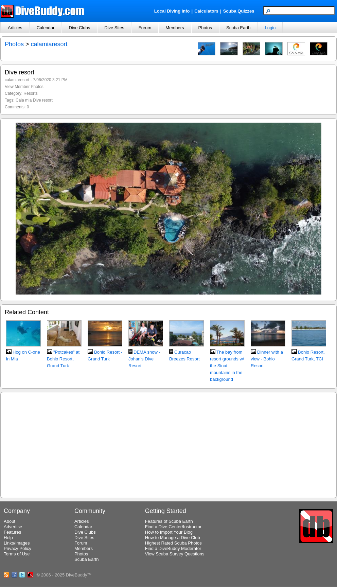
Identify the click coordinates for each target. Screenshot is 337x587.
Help (8, 537)
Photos (205, 27)
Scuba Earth (238, 27)
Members (174, 27)
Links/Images (17, 543)
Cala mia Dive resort (34, 100)
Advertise (13, 526)
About (9, 521)
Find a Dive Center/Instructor (173, 526)
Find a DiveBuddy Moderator (173, 548)
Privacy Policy (17, 548)
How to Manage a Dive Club (172, 537)
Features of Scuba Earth (169, 521)
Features (12, 532)
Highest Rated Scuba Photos (173, 543)
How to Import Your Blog (169, 532)
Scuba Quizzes (238, 11)
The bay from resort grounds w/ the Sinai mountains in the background (227, 366)
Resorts (30, 93)
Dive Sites (114, 27)
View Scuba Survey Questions (175, 553)
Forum (145, 27)
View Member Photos (24, 86)
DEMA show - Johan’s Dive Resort (144, 359)
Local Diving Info (172, 11)
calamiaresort (49, 44)
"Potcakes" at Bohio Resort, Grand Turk (63, 359)
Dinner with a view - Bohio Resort (267, 359)
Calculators (206, 11)
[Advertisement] (168, 444)
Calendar (46, 27)
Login (270, 27)
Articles (15, 27)
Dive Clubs (79, 27)
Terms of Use (17, 553)
